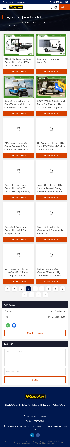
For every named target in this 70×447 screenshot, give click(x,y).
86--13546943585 (59, 2)
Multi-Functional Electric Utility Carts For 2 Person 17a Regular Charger (16, 272)
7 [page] (62, 289)
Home (11, 23)
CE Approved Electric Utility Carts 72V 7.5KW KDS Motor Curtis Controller (51, 146)
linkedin (32, 435)
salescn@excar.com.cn (13, 2)
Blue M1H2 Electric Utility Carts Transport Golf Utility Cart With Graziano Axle (17, 104)
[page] (7, 288)
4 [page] (42, 289)
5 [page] (48, 289)
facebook (38, 435)
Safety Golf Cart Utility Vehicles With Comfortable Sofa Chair (50, 230)
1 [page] (21, 289)
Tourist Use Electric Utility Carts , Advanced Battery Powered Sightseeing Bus (49, 188)
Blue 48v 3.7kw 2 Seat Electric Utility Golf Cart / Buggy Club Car (16, 230)
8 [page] (24, 295)
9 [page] (31, 295)
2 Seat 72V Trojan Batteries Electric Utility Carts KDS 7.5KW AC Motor (17, 62)
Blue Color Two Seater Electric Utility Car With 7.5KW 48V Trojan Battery (17, 188)
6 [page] (55, 289)
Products (20, 23)
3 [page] (35, 289)
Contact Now (35, 333)
